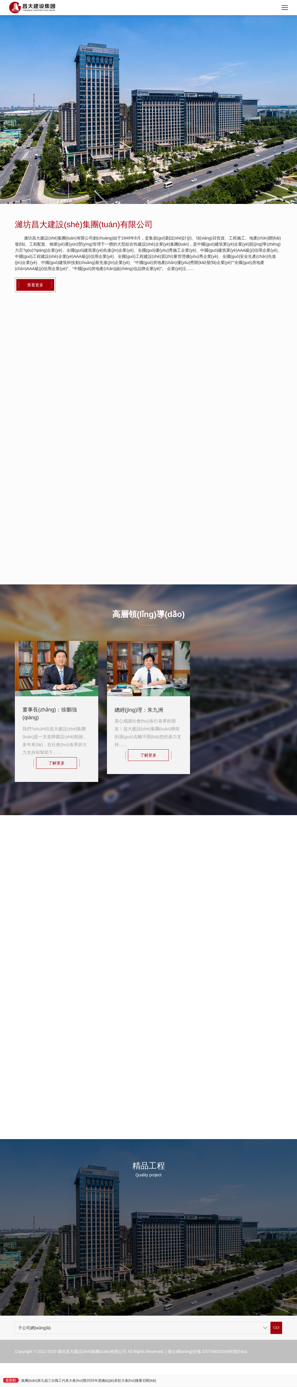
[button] (148, 189)
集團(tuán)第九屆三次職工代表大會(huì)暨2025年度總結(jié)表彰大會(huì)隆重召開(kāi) (88, 1381)
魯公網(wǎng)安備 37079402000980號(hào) (207, 1351)
